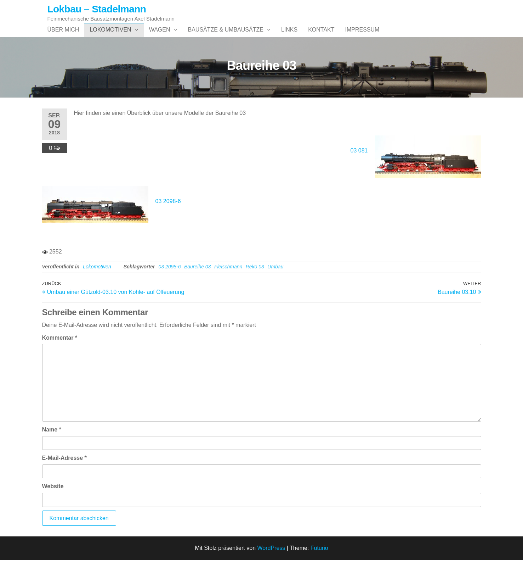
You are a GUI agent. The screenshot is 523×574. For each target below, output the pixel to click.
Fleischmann (228, 281)
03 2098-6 (168, 215)
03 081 (359, 165)
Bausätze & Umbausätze (225, 37)
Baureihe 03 (197, 281)
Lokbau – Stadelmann (96, 9)
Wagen (159, 37)
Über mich (63, 37)
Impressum (362, 37)
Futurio (319, 562)
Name (51, 444)
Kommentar (60, 352)
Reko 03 (255, 281)
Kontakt (321, 37)
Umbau (275, 281)
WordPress (271, 562)
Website (53, 500)
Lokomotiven (110, 37)
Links (289, 37)
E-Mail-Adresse (64, 472)
